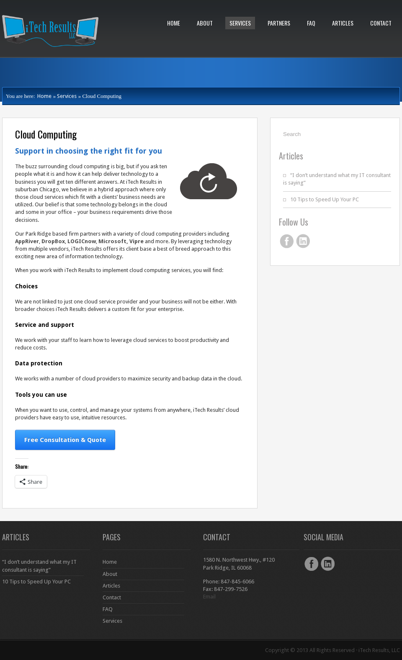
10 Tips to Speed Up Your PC (324, 199)
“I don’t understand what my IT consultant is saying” (39, 566)
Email (209, 596)
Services (240, 22)
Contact (381, 22)
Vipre (136, 241)
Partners (279, 22)
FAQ (311, 22)
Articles (342, 22)
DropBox (53, 241)
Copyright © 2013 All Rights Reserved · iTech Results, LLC (332, 650)
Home (173, 22)
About (205, 22)
